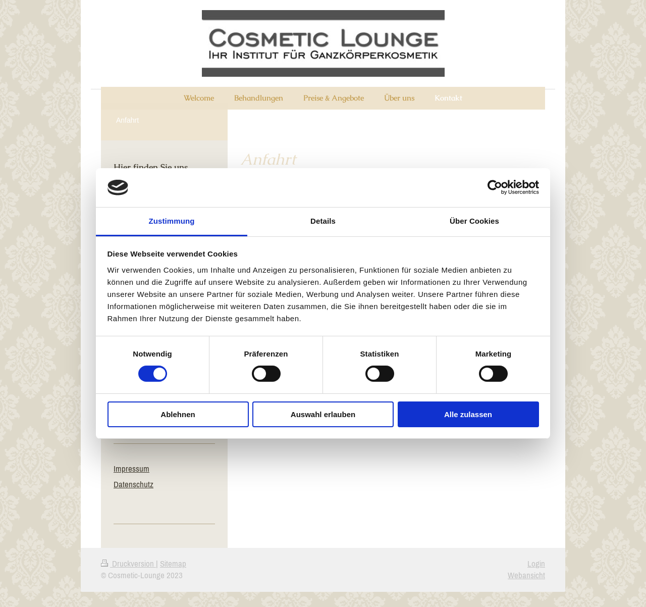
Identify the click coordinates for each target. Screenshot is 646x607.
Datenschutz (133, 484)
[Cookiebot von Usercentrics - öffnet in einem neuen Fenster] (495, 187)
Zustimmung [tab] (172, 221)
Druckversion (128, 564)
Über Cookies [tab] (474, 221)
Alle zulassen (468, 414)
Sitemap (173, 564)
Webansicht (526, 575)
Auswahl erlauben (323, 414)
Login (536, 564)
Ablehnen (177, 414)
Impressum (131, 469)
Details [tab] (323, 221)
